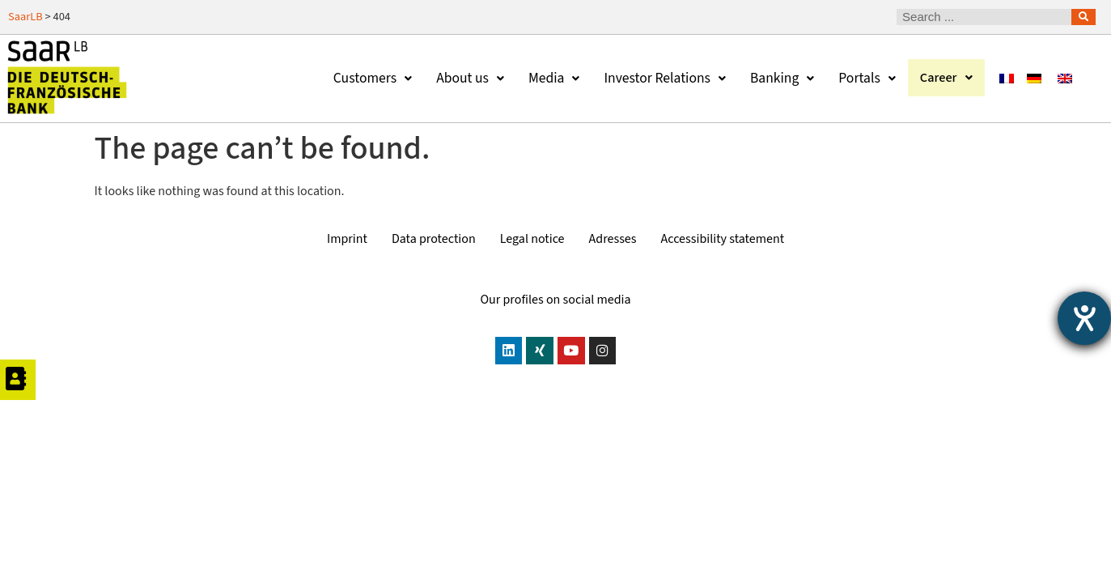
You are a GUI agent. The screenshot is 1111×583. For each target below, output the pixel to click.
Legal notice (532, 239)
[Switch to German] (1034, 78)
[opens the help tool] (1084, 318)
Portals (861, 78)
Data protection (434, 239)
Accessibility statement (723, 239)
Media (549, 78)
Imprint (347, 239)
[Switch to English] (1065, 78)
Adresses (613, 239)
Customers (368, 78)
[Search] (1083, 17)
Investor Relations (661, 78)
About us (465, 78)
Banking (777, 78)
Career (944, 78)
